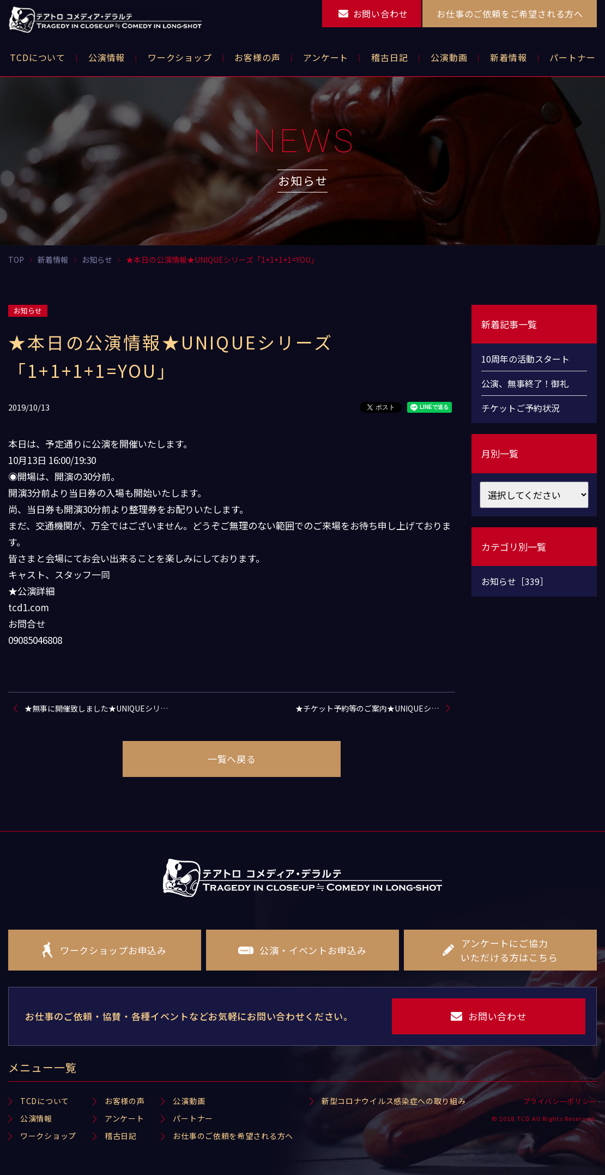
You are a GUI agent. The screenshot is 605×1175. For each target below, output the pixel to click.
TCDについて (44, 1100)
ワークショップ (48, 1135)
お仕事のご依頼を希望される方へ (233, 1135)
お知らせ (28, 310)
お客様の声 (125, 1100)
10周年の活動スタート (525, 358)
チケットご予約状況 (520, 407)
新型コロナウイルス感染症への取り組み (394, 1100)
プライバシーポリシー (560, 1101)
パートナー (193, 1118)
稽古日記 (121, 1135)
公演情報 (36, 1118)
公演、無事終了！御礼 (524, 383)
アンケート (124, 1118)
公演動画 (189, 1100)
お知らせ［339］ (514, 581)
